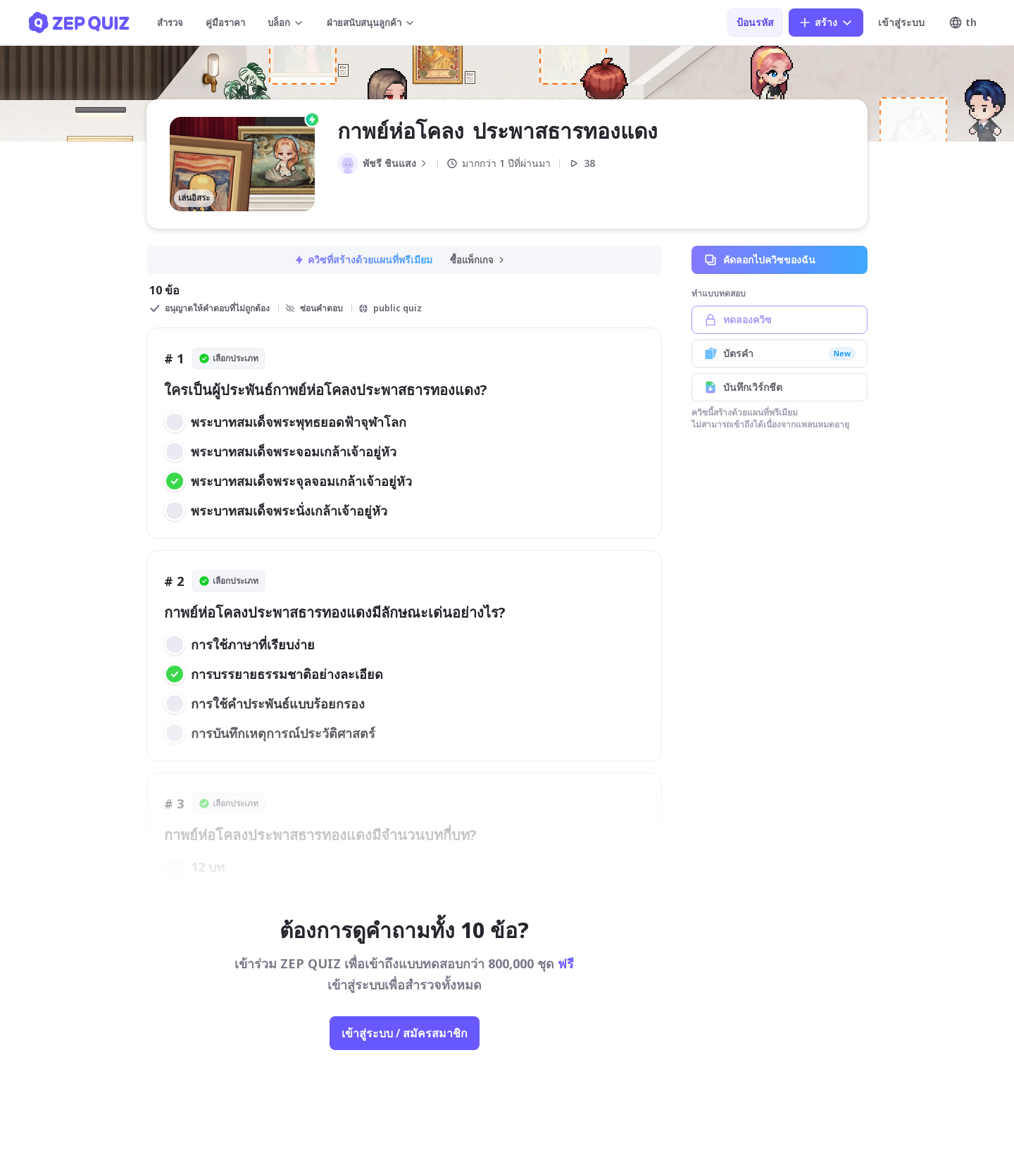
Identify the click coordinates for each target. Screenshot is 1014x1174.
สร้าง (826, 22)
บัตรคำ (779, 353)
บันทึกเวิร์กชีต (779, 387)
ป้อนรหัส (755, 22)
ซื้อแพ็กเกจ (478, 260)
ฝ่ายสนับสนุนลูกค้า (371, 22)
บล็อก (286, 22)
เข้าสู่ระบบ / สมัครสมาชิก (405, 1033)
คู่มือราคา (225, 22)
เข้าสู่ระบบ (901, 22)
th (963, 22)
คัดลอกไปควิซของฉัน (779, 260)
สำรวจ (170, 22)
